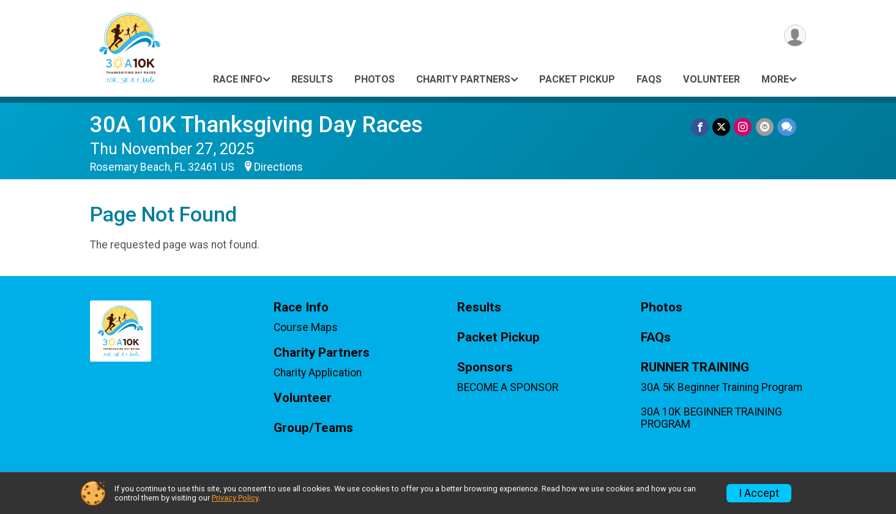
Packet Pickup (577, 79)
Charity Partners (463, 79)
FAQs (649, 79)
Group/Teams (313, 428)
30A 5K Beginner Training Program (721, 387)
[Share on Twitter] (722, 127)
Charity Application (318, 373)
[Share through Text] (786, 127)
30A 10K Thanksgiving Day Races (256, 124)
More (775, 79)
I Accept (759, 493)
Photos (374, 79)
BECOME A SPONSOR (507, 387)
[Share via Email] (765, 127)
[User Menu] (794, 35)
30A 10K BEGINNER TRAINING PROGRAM (711, 418)
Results (312, 79)
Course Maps (306, 327)
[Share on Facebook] (700, 127)
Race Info (238, 79)
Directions (278, 167)
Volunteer (711, 79)
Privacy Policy (235, 497)
